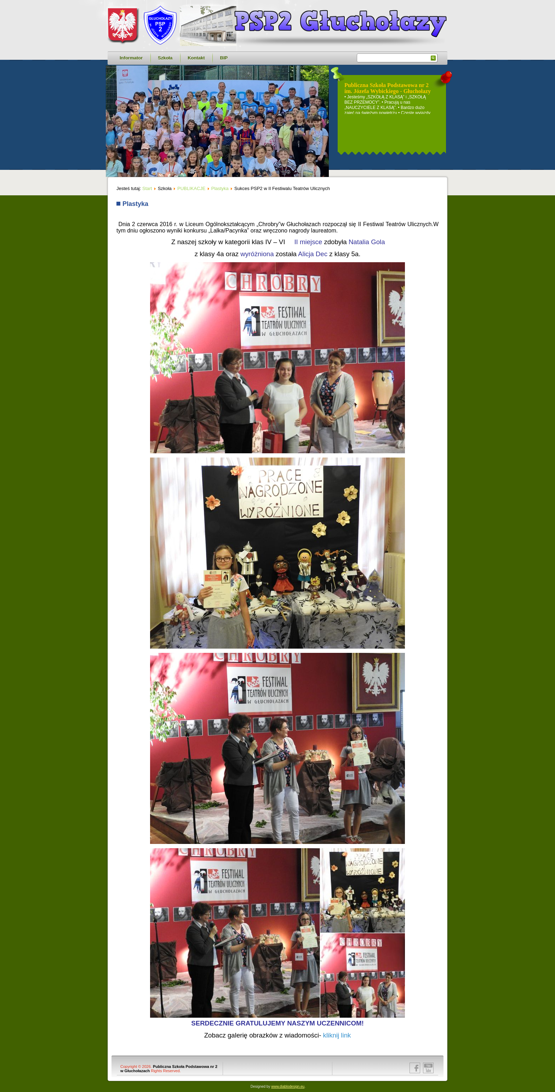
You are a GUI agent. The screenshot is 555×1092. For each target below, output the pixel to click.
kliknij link (337, 1035)
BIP (224, 58)
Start (147, 188)
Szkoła (165, 58)
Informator (131, 58)
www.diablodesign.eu (287, 1086)
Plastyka (220, 188)
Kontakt (196, 58)
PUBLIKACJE (191, 188)
